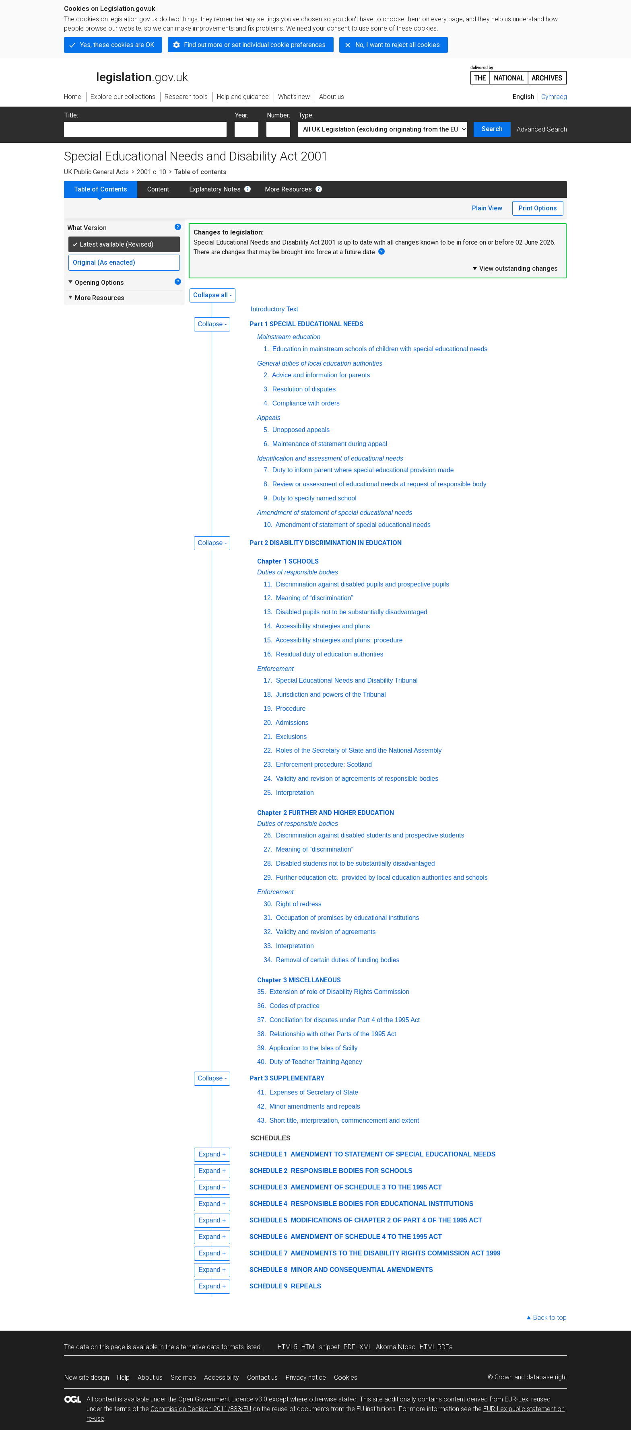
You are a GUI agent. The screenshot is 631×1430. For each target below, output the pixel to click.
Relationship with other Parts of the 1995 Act (332, 1034)
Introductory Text (274, 309)
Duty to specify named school (313, 498)
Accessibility (221, 1377)
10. (268, 524)
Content (158, 189)
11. (268, 584)
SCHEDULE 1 (268, 1154)
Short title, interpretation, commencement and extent (343, 1120)
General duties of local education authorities (319, 363)
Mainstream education (288, 336)
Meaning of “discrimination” (313, 598)
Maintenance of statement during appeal (328, 443)
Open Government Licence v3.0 (222, 1399)
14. (268, 626)
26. (268, 835)
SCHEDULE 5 (268, 1220)
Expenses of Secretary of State (313, 1092)
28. (268, 863)
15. (268, 640)
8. (266, 484)
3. (266, 389)
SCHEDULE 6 (268, 1237)
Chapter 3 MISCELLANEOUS (299, 980)
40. (261, 1061)
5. (266, 429)
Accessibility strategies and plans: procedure (338, 640)
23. (268, 764)
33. (268, 945)
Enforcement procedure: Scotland (323, 764)
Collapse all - (212, 295)
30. (268, 904)
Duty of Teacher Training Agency (315, 1061)
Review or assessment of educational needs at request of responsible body (378, 484)
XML (365, 1347)
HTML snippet (320, 1347)
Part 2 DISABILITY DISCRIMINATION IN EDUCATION (326, 543)
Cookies (345, 1377)
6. (266, 443)
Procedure (289, 708)
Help (123, 1377)
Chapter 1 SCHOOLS (288, 561)
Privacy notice (306, 1377)
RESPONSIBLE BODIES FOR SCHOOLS (350, 1170)
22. (268, 750)
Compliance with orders (305, 403)
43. (261, 1120)
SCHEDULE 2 (268, 1171)
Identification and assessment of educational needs (330, 458)
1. (266, 349)
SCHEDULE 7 (268, 1253)
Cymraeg (554, 97)
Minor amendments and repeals (314, 1106)
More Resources (288, 189)
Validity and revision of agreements (324, 931)
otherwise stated (333, 1399)
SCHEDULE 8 (268, 1270)
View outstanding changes (515, 268)
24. (268, 778)
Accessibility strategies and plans (322, 626)
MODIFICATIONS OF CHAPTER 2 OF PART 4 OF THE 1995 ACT (385, 1220)
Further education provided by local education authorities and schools (381, 877)
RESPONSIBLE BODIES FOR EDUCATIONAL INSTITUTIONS (381, 1203)
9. (266, 498)
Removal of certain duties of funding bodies (336, 960)
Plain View (487, 208)
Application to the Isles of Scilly (312, 1048)
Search (492, 129)
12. (268, 598)
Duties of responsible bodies (297, 572)
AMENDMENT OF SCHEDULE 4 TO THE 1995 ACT (365, 1236)
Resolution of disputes (303, 389)
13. (268, 612)
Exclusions (290, 736)
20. (268, 722)
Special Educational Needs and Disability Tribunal (346, 680)
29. (268, 877)
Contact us (262, 1377)
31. (268, 917)
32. (268, 931)
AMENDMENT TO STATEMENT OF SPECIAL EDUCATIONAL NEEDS (392, 1154)
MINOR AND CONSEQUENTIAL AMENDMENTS (361, 1269)
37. (261, 1019)
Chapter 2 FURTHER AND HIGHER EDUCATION (325, 813)
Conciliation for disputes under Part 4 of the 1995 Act (344, 1019)
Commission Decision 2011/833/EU (201, 1409)
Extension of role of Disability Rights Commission (338, 991)
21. (268, 736)
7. (266, 470)
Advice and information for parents (320, 375)
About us (150, 1377)
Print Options (538, 208)
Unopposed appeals (300, 429)
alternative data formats (210, 1347)
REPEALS (305, 1286)
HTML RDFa (436, 1347)
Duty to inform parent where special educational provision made (362, 470)
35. (261, 991)
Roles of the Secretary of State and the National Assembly (357, 750)
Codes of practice (294, 1005)
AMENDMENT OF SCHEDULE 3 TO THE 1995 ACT (365, 1187)
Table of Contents (100, 189)
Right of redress (297, 904)
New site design (86, 1377)
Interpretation (294, 792)
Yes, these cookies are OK (117, 45)
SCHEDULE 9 (268, 1286)
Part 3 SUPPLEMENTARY (287, 1078)
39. (261, 1048)
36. (261, 1005)
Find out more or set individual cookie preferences (255, 45)
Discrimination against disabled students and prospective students (369, 835)
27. (268, 849)
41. (261, 1092)
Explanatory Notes (215, 189)
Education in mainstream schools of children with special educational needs (378, 349)
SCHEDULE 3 (268, 1187)
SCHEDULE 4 (268, 1204)
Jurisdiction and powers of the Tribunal (330, 694)
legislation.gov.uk (126, 74)
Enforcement (275, 668)
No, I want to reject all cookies (397, 45)
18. (268, 694)
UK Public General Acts (96, 172)
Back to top (550, 1317)
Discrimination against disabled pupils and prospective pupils (361, 584)
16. (268, 654)
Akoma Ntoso (396, 1347)
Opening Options (95, 282)
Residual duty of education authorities (328, 654)
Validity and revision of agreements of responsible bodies (356, 778)
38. (261, 1034)
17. (268, 680)
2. (266, 375)
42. (261, 1106)
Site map (183, 1377)
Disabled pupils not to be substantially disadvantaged (350, 612)
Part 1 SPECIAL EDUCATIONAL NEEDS (306, 324)
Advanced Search (542, 129)
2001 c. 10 (151, 172)
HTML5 (287, 1347)
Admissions (291, 722)
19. (268, 708)
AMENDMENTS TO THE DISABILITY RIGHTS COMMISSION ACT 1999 (394, 1253)
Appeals (268, 417)
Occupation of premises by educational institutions (346, 917)
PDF (349, 1347)
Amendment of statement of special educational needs (334, 512)
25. (268, 792)
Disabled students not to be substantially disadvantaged (354, 863)
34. (268, 960)
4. (266, 403)
